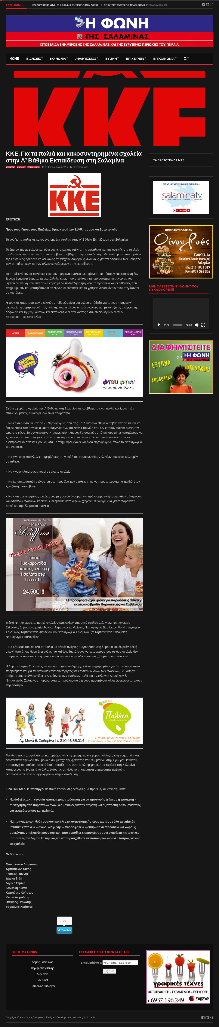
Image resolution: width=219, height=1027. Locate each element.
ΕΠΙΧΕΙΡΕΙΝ (135, 59)
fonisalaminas (80, 167)
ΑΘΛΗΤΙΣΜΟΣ (85, 59)
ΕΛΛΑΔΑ (21, 167)
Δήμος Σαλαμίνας (42, 962)
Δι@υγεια (42, 974)
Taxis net (42, 980)
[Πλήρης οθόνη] (203, 325)
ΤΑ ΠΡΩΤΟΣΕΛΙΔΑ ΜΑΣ (168, 160)
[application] (181, 313)
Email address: (109, 962)
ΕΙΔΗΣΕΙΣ (33, 59)
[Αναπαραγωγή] (159, 325)
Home (14, 59)
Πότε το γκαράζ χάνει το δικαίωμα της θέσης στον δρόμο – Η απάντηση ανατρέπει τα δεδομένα (88, 4)
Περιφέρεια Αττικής (42, 968)
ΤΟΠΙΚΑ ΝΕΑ (33, 167)
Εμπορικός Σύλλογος (42, 986)
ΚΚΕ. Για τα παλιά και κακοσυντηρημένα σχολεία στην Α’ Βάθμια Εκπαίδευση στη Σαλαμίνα (74, 157)
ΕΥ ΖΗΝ (111, 59)
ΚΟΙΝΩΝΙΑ (58, 59)
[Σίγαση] (196, 325)
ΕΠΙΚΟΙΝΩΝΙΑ (164, 59)
